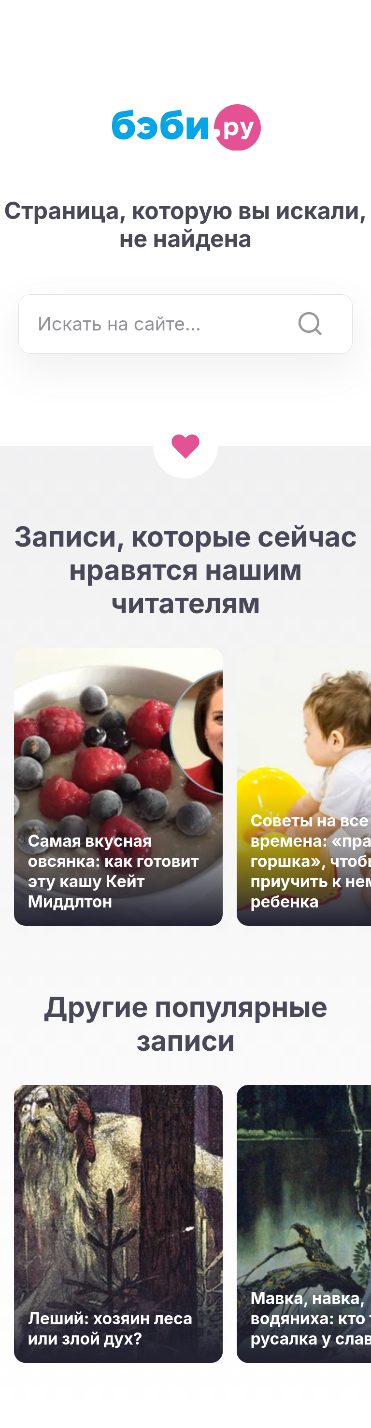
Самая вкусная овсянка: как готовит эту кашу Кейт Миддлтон (113, 871)
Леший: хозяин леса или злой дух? (110, 1328)
